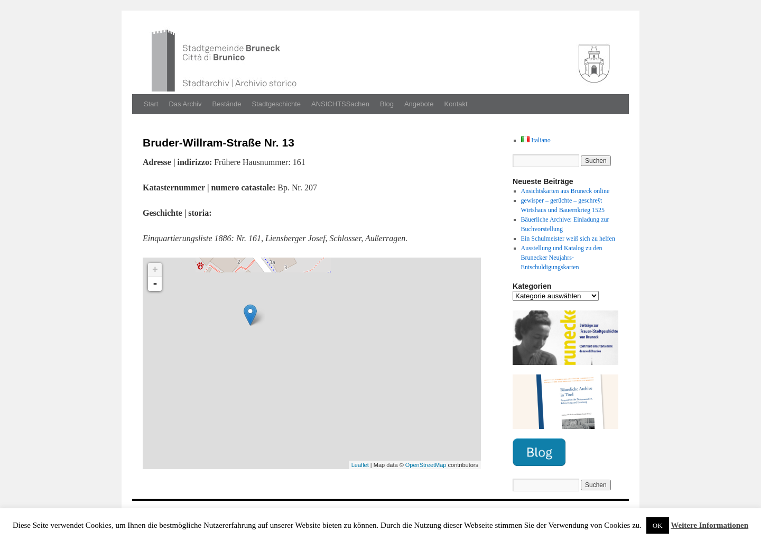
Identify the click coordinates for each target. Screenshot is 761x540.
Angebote (419, 104)
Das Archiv (185, 104)
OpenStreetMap (426, 465)
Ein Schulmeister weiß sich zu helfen (568, 238)
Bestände (227, 104)
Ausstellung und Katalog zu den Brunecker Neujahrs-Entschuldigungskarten (561, 257)
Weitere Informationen (709, 525)
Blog (387, 104)
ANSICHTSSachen (340, 104)
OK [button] (658, 525)
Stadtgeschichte (276, 104)
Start (151, 104)
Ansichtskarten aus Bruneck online (565, 191)
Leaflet (360, 465)
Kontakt (456, 104)
